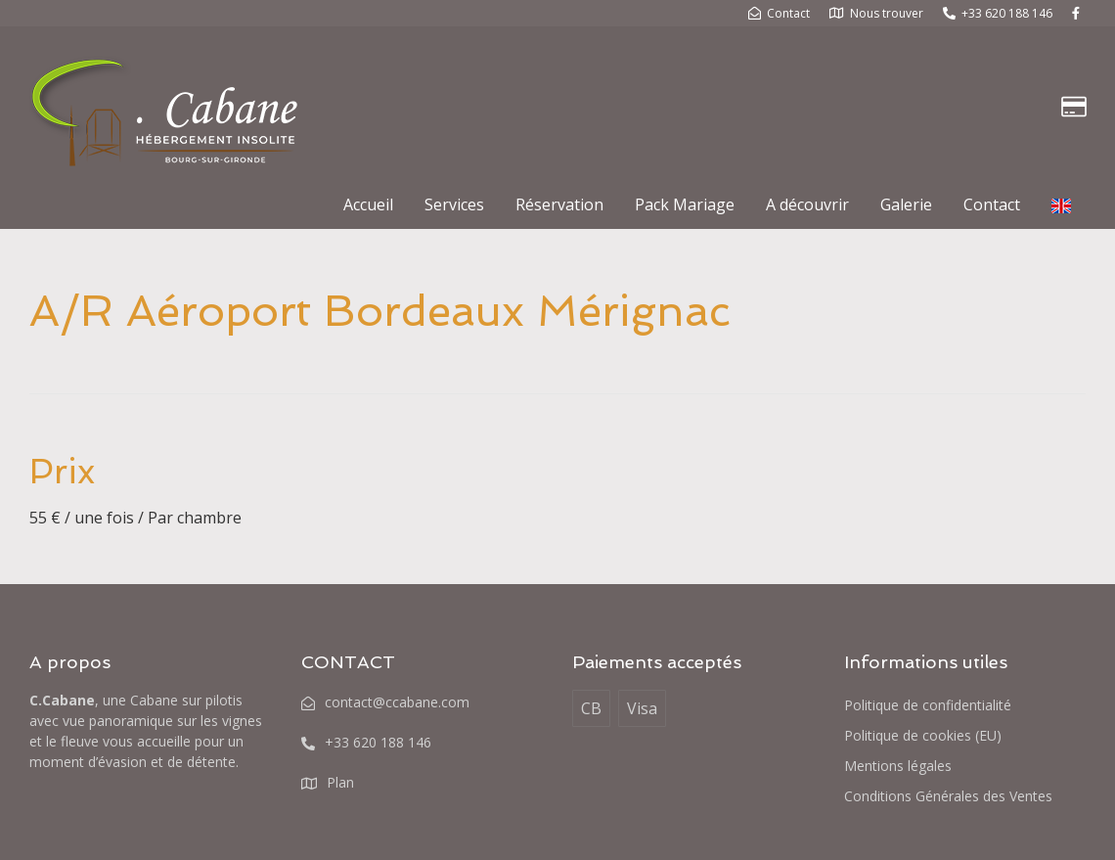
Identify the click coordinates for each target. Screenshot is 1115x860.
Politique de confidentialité (927, 705)
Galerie (906, 204)
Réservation (559, 204)
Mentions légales (898, 765)
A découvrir (807, 204)
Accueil (368, 204)
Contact (991, 204)
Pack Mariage (685, 204)
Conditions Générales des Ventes (948, 796)
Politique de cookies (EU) (923, 735)
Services (454, 204)
